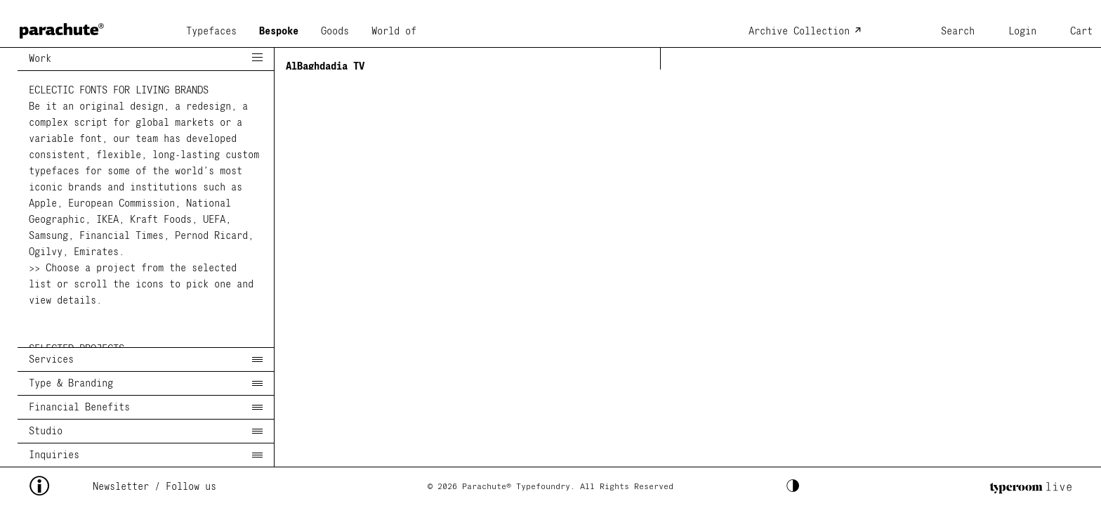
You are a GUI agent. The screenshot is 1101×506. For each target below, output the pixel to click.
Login (1022, 32)
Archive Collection (799, 32)
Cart (1081, 32)
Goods (335, 32)
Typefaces (211, 32)
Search (958, 32)
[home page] (62, 26)
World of (393, 32)
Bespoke (278, 32)
